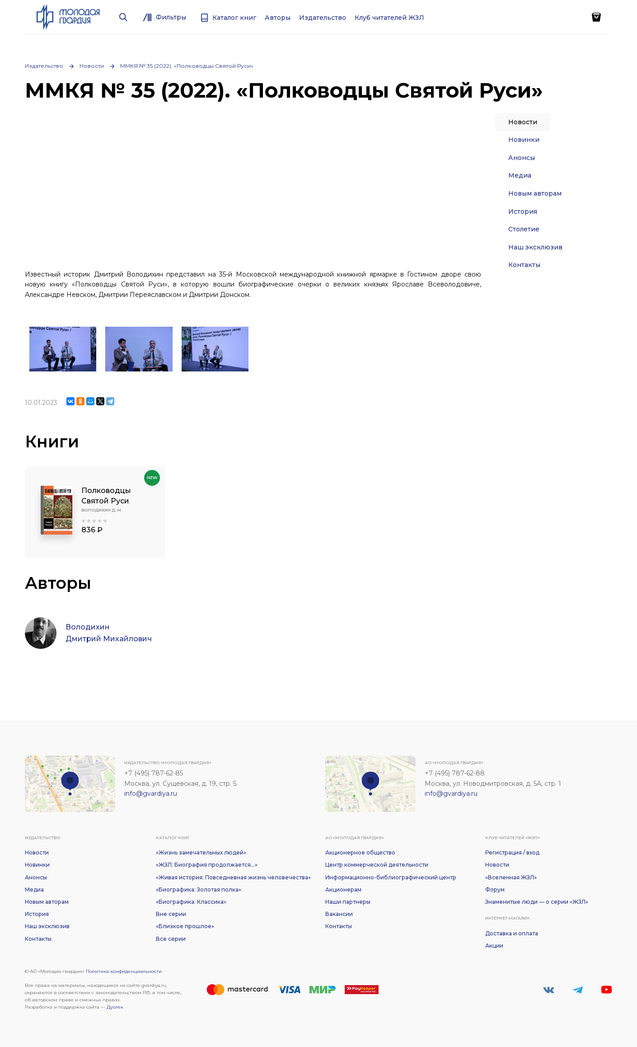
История (522, 211)
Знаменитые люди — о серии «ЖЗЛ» (536, 901)
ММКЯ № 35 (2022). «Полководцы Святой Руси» (186, 65)
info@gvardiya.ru (150, 793)
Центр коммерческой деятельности (376, 864)
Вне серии (171, 914)
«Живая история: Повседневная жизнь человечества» (233, 877)
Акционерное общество (360, 852)
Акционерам (343, 889)
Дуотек (115, 1007)
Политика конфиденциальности (124, 971)
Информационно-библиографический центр (390, 877)
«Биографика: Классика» (191, 901)
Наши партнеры (347, 901)
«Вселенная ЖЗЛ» (511, 877)
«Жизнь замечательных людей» (201, 852)
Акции (494, 945)
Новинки (523, 140)
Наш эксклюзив (535, 247)
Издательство (44, 65)
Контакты (524, 265)
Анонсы (521, 158)
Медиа (519, 175)
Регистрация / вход (512, 852)
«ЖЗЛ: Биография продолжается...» (207, 864)
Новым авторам (535, 193)
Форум (495, 889)
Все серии (171, 938)
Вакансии (339, 914)
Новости (92, 65)
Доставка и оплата (511, 933)
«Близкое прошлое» (185, 926)
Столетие (523, 229)
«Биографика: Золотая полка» (198, 889)
